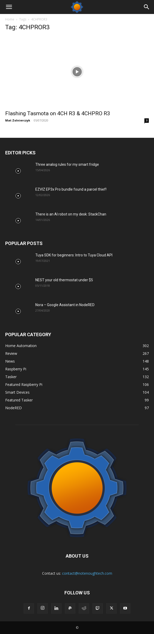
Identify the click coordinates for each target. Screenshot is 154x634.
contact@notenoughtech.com (87, 573)
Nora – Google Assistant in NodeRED (65, 305)
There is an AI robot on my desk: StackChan (70, 214)
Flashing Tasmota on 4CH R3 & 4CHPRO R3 (57, 113)
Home (9, 19)
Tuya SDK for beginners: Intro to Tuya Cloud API (73, 255)
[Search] (146, 7)
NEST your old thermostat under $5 (64, 280)
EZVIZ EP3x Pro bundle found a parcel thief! (70, 189)
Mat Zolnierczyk (17, 120)
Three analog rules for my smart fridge (67, 164)
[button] (9, 7)
